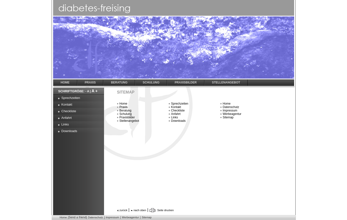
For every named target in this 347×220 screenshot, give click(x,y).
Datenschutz (231, 107)
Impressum (230, 110)
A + (94, 91)
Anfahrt (176, 114)
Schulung (126, 114)
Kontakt (176, 107)
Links (174, 117)
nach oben (140, 210)
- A (87, 91)
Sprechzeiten (179, 103)
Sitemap (228, 117)
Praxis (124, 107)
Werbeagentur (232, 114)
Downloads (178, 121)
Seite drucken (165, 210)
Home (123, 103)
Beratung (126, 110)
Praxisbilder (127, 117)
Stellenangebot (129, 121)
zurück (123, 210)
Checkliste (178, 110)
